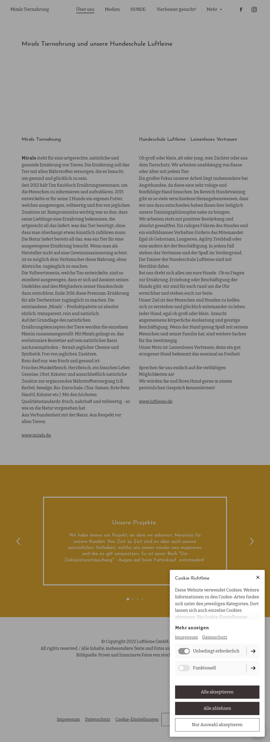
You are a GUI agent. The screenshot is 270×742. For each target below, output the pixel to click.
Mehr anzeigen (192, 627)
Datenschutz (214, 637)
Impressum (186, 637)
